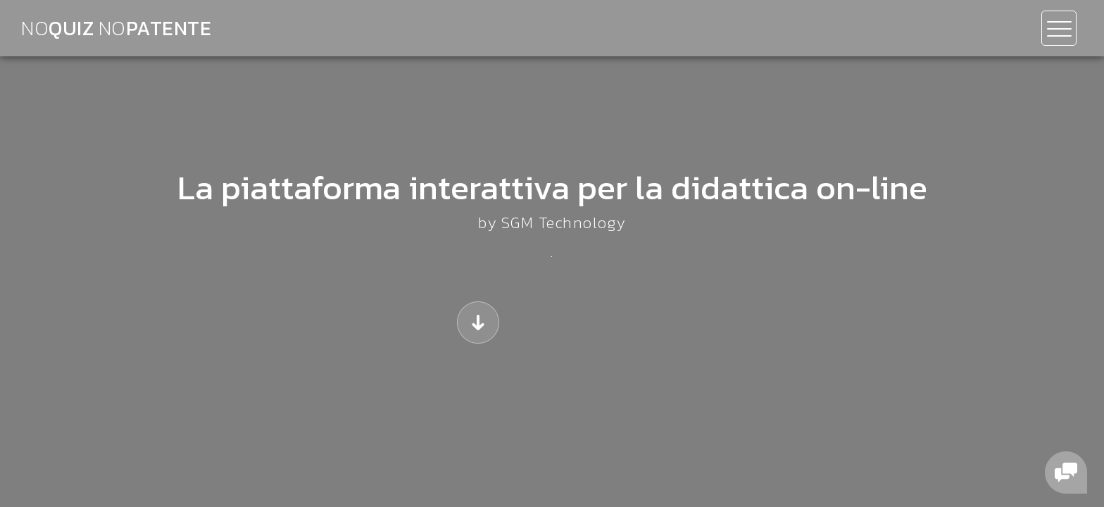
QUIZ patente (116, 28)
